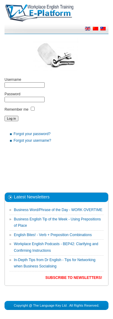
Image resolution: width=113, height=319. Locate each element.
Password (12, 94)
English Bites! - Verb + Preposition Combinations (53, 235)
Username (13, 79)
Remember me (16, 109)
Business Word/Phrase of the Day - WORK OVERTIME (58, 210)
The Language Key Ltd (50, 305)
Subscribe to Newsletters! (73, 278)
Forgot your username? (32, 140)
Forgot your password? (32, 134)
